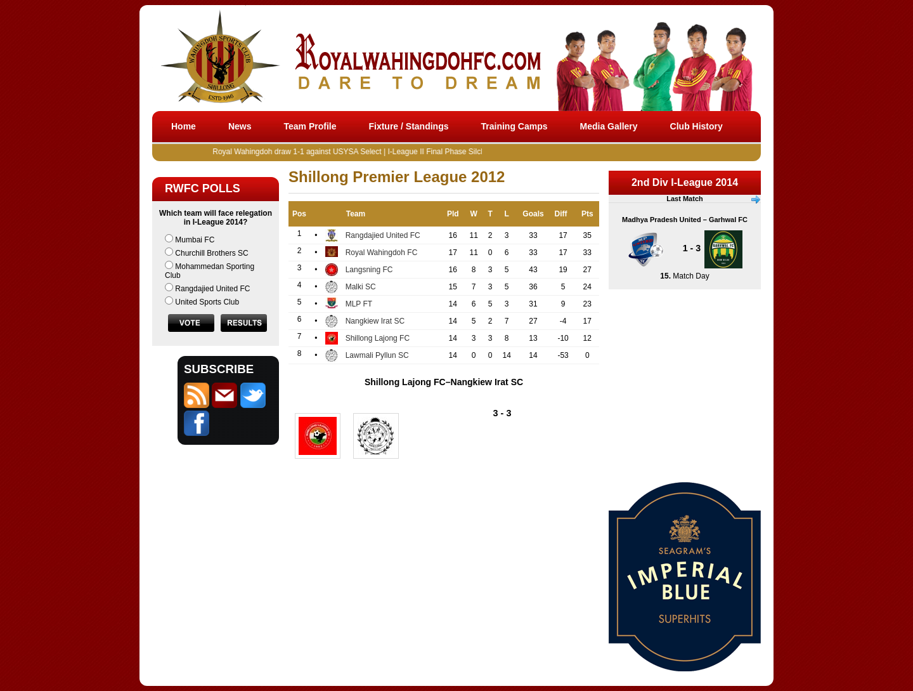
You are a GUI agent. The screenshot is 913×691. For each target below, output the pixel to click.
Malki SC (361, 286)
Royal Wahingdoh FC (382, 252)
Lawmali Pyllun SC (377, 355)
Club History (696, 126)
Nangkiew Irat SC (375, 321)
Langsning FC (369, 269)
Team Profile (309, 126)
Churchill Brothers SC (211, 253)
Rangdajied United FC (212, 288)
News (240, 126)
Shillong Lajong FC (378, 338)
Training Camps (514, 126)
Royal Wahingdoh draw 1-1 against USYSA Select (303, 151)
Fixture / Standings (408, 126)
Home (183, 126)
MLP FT (359, 303)
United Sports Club (207, 302)
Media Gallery (609, 126)
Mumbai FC (194, 239)
